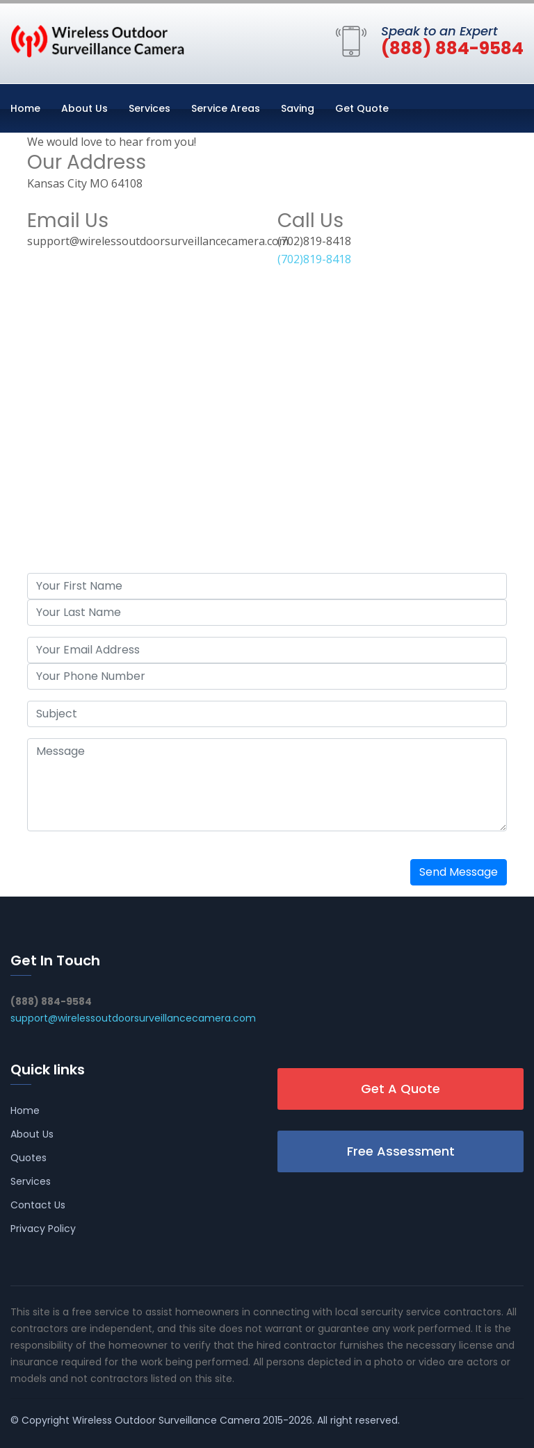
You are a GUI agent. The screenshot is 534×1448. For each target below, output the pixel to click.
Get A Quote (400, 1088)
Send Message (458, 872)
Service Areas (225, 108)
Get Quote (362, 108)
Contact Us (37, 1205)
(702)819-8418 (314, 259)
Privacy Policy (43, 1228)
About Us (84, 108)
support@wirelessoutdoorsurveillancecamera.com (133, 1018)
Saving (297, 108)
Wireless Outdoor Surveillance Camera (166, 1420)
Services (149, 108)
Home (25, 108)
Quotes (28, 1158)
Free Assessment (401, 1151)
